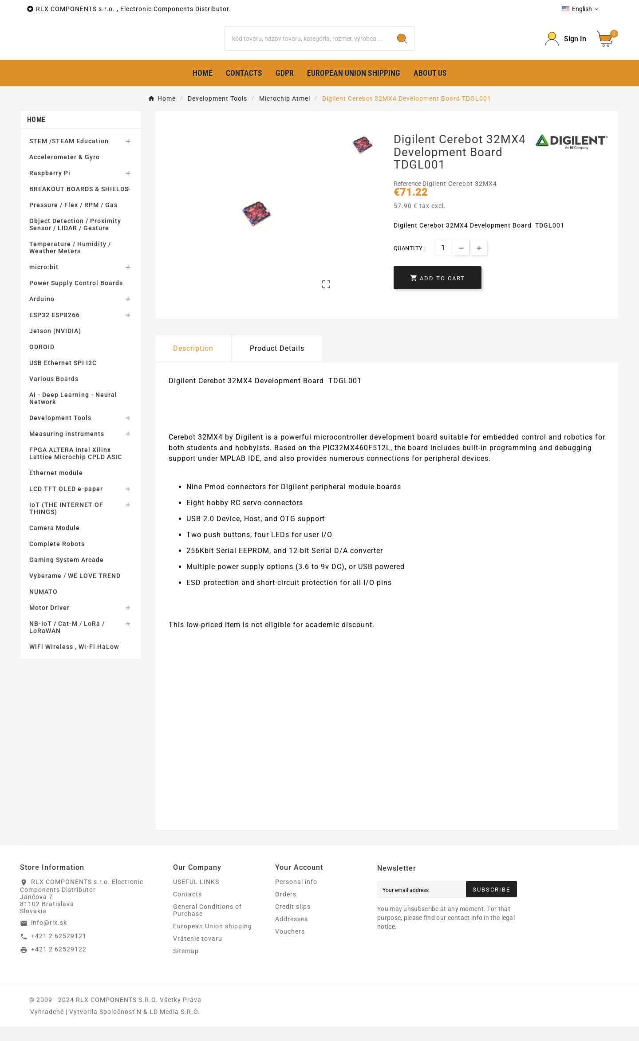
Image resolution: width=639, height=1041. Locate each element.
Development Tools (60, 432)
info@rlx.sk (49, 936)
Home (36, 134)
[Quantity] (443, 262)
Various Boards (54, 393)
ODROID (42, 361)
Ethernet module (56, 487)
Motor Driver (49, 621)
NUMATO (43, 605)
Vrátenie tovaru (197, 952)
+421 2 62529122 (59, 962)
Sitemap (186, 965)
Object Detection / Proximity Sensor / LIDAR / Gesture (75, 239)
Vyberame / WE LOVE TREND (75, 589)
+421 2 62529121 (59, 950)
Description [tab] (193, 362)
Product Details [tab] (277, 362)
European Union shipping (212, 940)
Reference (408, 197)
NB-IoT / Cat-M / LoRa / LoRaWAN (67, 641)
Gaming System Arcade (66, 573)
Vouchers (290, 945)
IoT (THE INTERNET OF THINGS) (66, 522)
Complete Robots (57, 558)
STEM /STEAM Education (69, 155)
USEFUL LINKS (196, 896)
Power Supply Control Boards (76, 297)
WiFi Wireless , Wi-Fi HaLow (74, 660)
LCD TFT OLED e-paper (66, 503)
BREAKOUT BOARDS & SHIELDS (79, 203)
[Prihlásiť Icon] (565, 46)
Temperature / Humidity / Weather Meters (70, 262)
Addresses (291, 933)
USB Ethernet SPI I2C (63, 377)
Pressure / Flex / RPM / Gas (73, 219)
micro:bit (44, 281)
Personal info (296, 896)
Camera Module (54, 542)
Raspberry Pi (50, 187)
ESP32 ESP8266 (54, 329)
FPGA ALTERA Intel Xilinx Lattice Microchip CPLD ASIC (75, 467)
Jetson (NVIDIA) (55, 345)
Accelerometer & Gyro (64, 171)
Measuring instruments (66, 448)
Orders (285, 908)
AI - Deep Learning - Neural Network (73, 412)
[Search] (307, 45)
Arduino (42, 313)
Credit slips (293, 920)
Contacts (187, 908)
